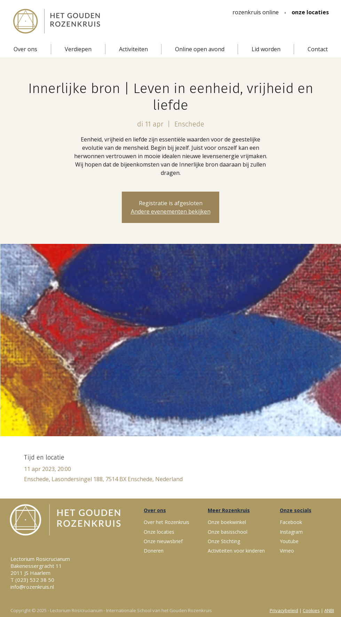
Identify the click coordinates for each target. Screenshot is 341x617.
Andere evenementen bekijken (171, 211)
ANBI (329, 610)
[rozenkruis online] (255, 12)
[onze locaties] (310, 12)
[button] (25, 49)
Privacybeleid (284, 610)
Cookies (311, 610)
